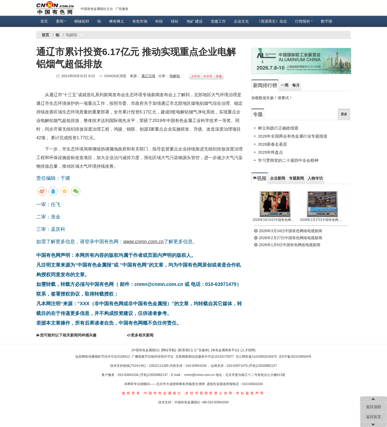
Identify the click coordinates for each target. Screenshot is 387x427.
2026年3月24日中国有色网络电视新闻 (275, 220)
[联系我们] (185, 350)
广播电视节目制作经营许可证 (153, 356)
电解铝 (175, 76)
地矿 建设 (195, 21)
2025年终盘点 (270, 152)
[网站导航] (168, 350)
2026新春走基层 (272, 144)
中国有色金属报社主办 (97, 9)
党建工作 (218, 21)
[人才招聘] (248, 350)
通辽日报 (148, 76)
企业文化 (241, 21)
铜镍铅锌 (81, 21)
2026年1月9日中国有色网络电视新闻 (287, 245)
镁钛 (174, 21)
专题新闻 (296, 178)
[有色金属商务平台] (225, 350)
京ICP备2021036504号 (295, 356)
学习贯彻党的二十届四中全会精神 (288, 160)
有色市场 (139, 21)
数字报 (326, 21)
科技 (159, 21)
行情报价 (304, 21)
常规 (219, 76)
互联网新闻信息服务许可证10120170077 (204, 356)
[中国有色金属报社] (145, 350)
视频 (259, 178)
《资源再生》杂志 (272, 21)
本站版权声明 (250, 393)
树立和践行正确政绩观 (278, 128)
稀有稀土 (116, 21)
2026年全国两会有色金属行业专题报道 (292, 136)
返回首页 (373, 417)
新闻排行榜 (265, 85)
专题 (258, 114)
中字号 (207, 76)
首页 (44, 21)
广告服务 (122, 9)
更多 (344, 114)
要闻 (61, 21)
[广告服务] (202, 350)
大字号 (195, 76)
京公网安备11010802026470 (256, 356)
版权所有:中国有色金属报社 (152, 393)
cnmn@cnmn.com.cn (200, 375)
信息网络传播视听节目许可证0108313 (102, 356)
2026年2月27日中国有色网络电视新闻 (322, 220)
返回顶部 (373, 407)
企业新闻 (277, 178)
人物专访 (315, 178)
